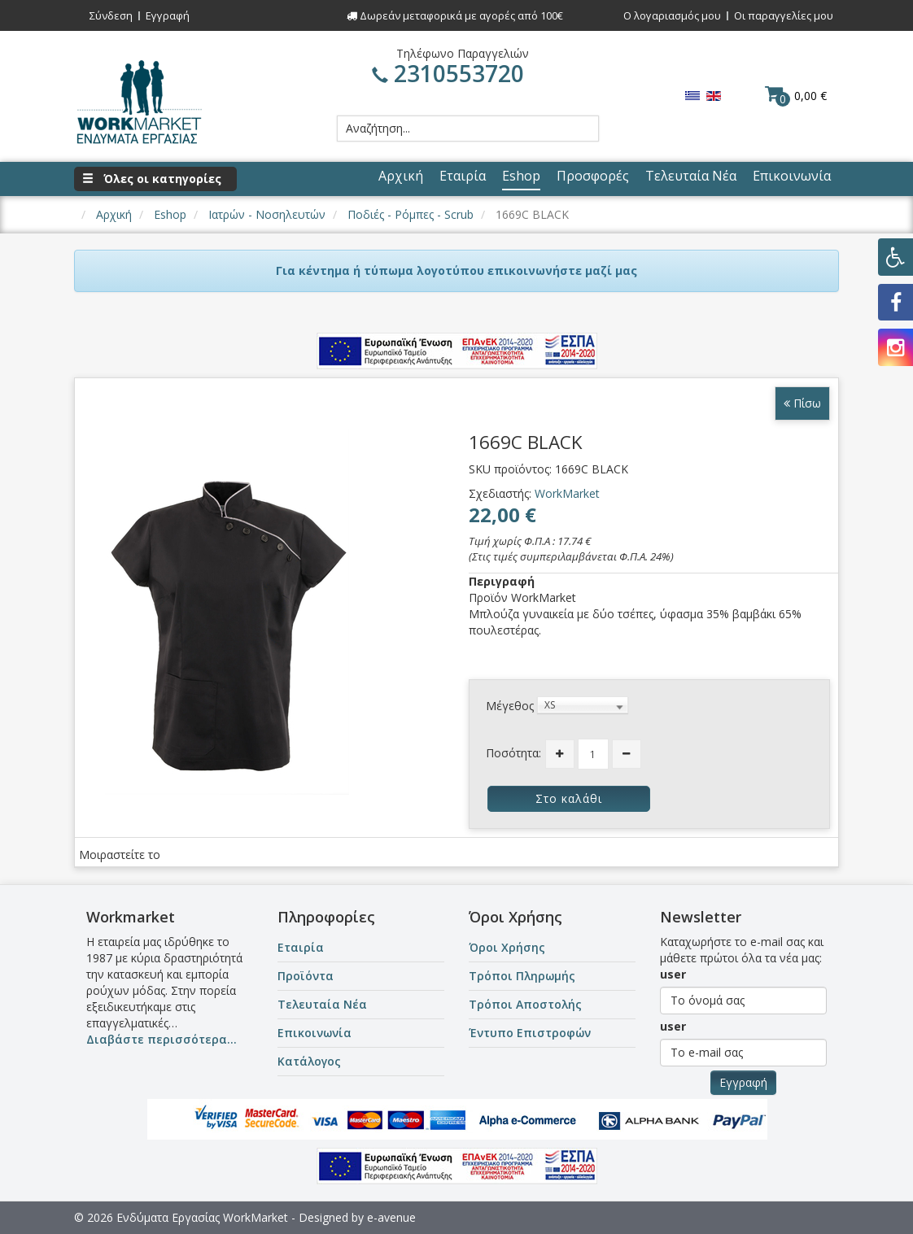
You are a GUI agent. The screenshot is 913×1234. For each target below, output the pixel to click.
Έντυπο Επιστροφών (530, 1032)
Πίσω (802, 403)
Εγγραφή (168, 15)
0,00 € (796, 95)
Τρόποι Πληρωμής (522, 975)
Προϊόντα (305, 975)
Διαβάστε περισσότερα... (161, 1039)
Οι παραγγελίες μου (783, 15)
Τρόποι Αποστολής (525, 1004)
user (673, 974)
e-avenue (391, 1217)
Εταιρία (300, 947)
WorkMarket (567, 493)
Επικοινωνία (314, 1032)
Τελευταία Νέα (322, 1004)
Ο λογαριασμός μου (672, 15)
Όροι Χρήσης (507, 947)
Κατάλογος (309, 1061)
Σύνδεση (111, 15)
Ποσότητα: (513, 753)
